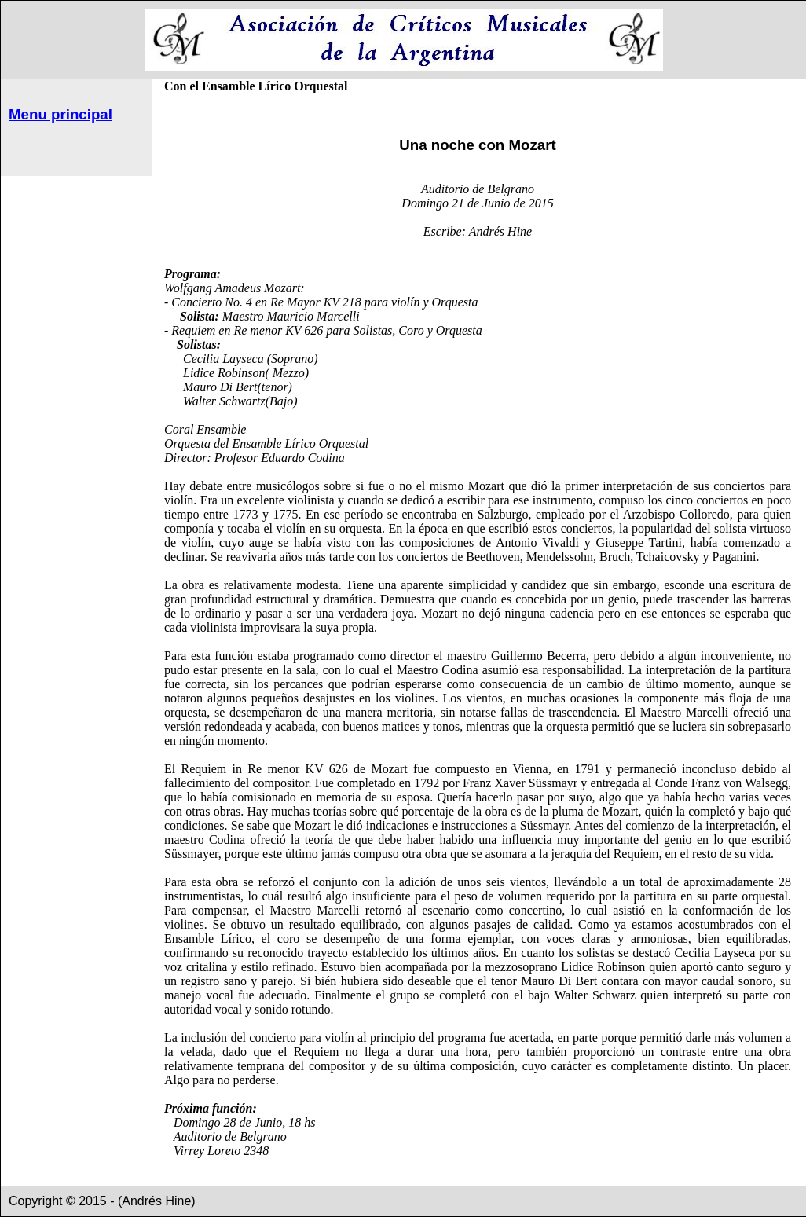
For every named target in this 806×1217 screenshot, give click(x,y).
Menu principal (60, 114)
